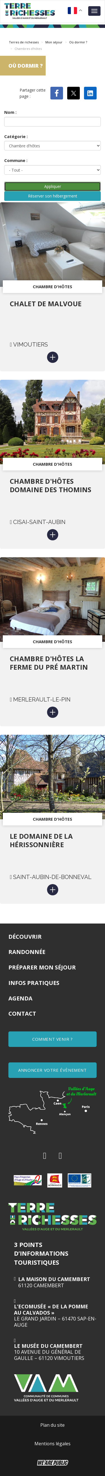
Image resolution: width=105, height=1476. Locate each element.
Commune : (15, 160)
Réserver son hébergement (52, 196)
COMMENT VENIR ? (52, 1039)
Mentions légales (52, 1443)
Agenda (20, 998)
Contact (22, 1013)
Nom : (10, 112)
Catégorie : (16, 136)
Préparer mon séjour (42, 967)
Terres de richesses (24, 42)
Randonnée (26, 952)
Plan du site (52, 1425)
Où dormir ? (78, 42)
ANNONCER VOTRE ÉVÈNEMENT (52, 1070)
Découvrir (25, 936)
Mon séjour (53, 42)
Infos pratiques (33, 983)
